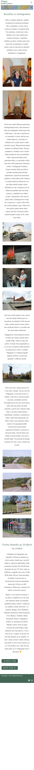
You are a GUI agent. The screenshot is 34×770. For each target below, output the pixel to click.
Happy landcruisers (6, 2)
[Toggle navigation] (31, 2)
